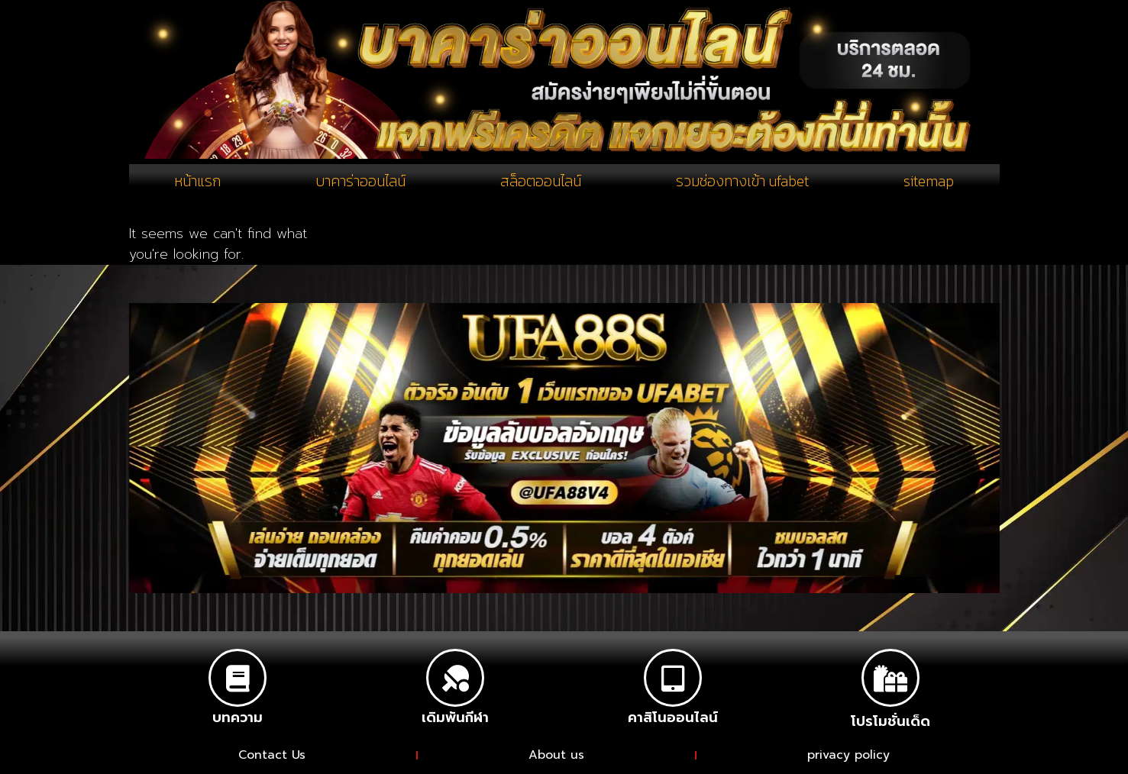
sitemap (928, 182)
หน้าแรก (197, 182)
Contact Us (272, 756)
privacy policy (849, 756)
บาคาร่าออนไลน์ (360, 182)
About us (557, 756)
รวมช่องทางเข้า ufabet (741, 182)
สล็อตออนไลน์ (539, 182)
